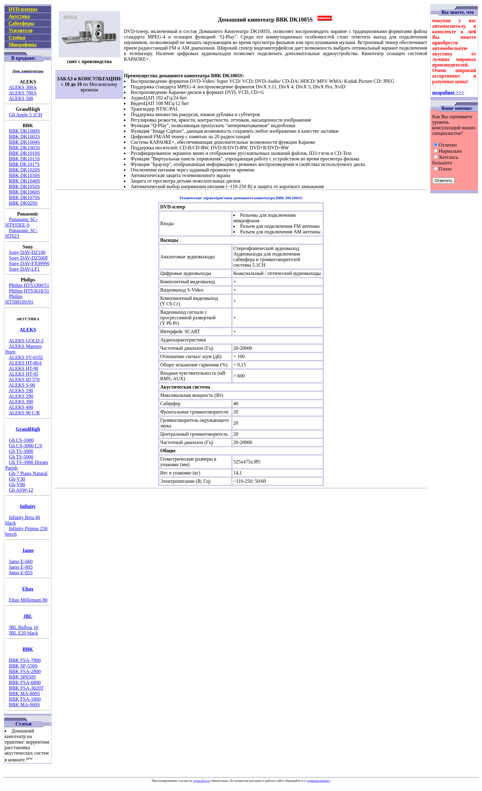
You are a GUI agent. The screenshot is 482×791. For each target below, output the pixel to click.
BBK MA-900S (24, 704)
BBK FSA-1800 (25, 699)
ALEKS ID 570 (24, 379)
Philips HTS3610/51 (29, 290)
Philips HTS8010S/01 (19, 299)
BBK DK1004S (24, 142)
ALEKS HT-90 (23, 368)
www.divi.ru (201, 780)
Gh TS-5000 (21, 456)
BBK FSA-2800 (25, 671)
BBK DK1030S (24, 175)
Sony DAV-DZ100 (27, 252)
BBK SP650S (22, 677)
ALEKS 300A (23, 87)
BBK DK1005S (24, 147)
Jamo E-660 (21, 561)
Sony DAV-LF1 (24, 269)
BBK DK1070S (24, 197)
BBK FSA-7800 (25, 660)
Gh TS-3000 (21, 451)
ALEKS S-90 (22, 385)
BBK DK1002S (24, 136)
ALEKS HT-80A (25, 362)
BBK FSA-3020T (26, 688)
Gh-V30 (17, 479)
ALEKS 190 (21, 390)
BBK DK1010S (24, 153)
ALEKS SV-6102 (26, 357)
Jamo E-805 (21, 567)
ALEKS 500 (21, 98)
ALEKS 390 (21, 401)
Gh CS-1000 (21, 440)
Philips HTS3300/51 (29, 285)
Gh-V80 (17, 484)
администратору (318, 780)
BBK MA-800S (24, 693)
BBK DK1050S (24, 186)
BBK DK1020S (24, 169)
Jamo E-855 (21, 572)
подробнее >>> (448, 92)
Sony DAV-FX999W (29, 263)
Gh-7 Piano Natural (28, 473)
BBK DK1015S (24, 158)
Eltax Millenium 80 (28, 600)
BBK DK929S (23, 203)
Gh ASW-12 (21, 490)
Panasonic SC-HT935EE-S (21, 222)
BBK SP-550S (23, 665)
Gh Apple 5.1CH (25, 114)
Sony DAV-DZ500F (28, 257)
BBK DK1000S (24, 131)
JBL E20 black (23, 633)
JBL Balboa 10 (23, 627)
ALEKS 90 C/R (24, 412)
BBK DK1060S (24, 192)
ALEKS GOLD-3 (26, 340)
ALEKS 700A (23, 92)
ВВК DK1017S (24, 164)
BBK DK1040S (24, 181)
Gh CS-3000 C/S (25, 445)
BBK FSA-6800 (25, 682)
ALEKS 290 (21, 396)
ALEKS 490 (21, 407)
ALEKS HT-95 (23, 374)
